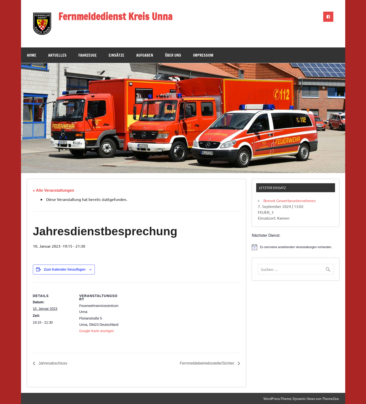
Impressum (203, 55)
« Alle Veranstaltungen (53, 190)
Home (31, 55)
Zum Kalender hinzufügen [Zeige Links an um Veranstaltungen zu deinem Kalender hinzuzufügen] (64, 269)
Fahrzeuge (87, 55)
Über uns (173, 55)
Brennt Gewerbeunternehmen (289, 200)
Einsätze (116, 55)
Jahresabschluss (52, 363)
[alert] (295, 247)
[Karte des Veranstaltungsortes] (151, 315)
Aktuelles (57, 55)
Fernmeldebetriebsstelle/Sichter (207, 363)
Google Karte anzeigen (96, 331)
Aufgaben (144, 55)
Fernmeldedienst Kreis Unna (115, 16)
